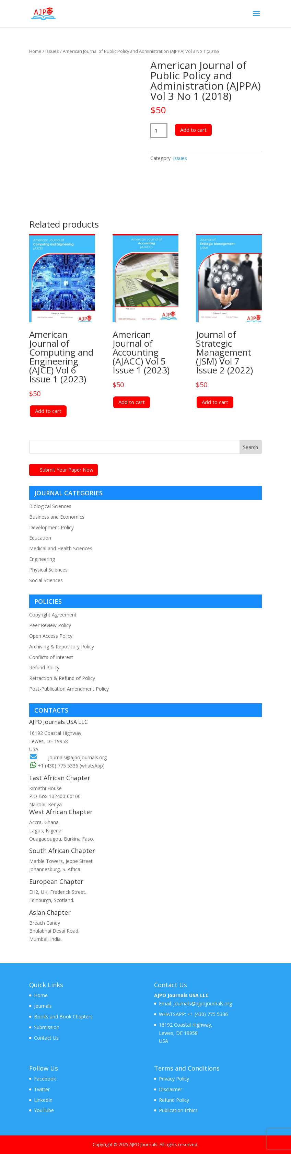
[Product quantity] (159, 130)
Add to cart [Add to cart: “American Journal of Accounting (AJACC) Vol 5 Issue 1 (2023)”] (131, 402)
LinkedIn (43, 1100)
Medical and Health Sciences (60, 548)
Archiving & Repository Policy (61, 646)
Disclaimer (170, 1089)
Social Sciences (46, 580)
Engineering (42, 559)
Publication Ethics (178, 1110)
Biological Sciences (50, 506)
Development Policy (51, 527)
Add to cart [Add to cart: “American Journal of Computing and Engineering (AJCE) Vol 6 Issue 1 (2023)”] (48, 410)
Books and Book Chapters (63, 1016)
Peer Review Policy (50, 625)
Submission (46, 1027)
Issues (52, 51)
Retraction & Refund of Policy (62, 678)
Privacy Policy (174, 1078)
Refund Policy (44, 667)
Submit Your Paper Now (66, 469)
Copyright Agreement (53, 614)
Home (35, 51)
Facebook (45, 1078)
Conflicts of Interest (51, 657)
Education (40, 537)
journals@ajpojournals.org (77, 757)
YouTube (44, 1110)
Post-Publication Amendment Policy (69, 688)
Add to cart (193, 129)
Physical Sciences (48, 569)
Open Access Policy (50, 636)
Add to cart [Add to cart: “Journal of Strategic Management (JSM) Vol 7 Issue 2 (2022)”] (215, 402)
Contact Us (46, 1038)
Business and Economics (56, 516)
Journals (43, 1006)
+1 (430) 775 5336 (207, 1014)
